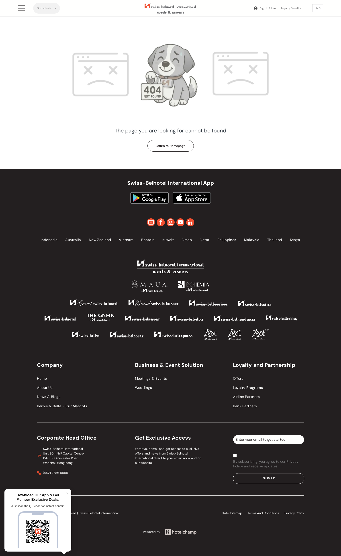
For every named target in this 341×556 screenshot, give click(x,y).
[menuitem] (46, 8)
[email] (151, 222)
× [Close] (67, 493)
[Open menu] (21, 8)
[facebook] (161, 222)
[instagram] (171, 222)
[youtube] (180, 222)
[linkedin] (190, 222)
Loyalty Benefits (291, 8)
